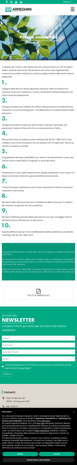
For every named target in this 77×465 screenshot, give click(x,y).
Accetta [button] (57, 454)
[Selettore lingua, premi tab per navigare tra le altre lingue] (67, 1)
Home (4, 59)
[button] (74, 412)
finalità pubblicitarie (41, 431)
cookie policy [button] (45, 421)
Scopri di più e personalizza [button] (38, 460)
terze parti (41, 423)
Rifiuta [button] (20, 454)
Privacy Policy (24, 368)
